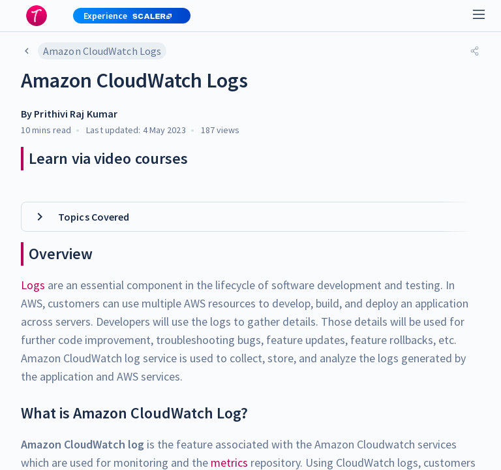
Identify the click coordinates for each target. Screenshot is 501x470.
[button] (126, 16)
